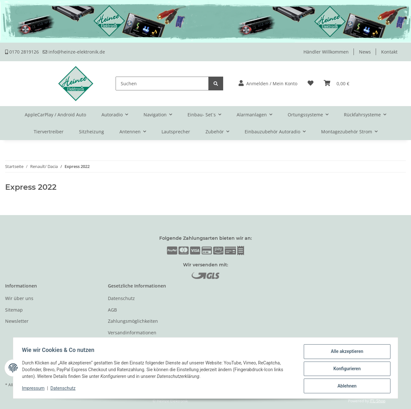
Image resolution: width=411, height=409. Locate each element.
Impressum (34, 389)
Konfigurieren (345, 369)
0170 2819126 (22, 52)
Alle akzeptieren (345, 352)
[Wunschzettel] (310, 83)
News (365, 52)
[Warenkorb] (336, 83)
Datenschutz (121, 298)
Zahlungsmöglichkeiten (133, 321)
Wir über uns (19, 298)
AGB (112, 310)
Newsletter (17, 321)
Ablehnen (345, 386)
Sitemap (14, 310)
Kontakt (389, 52)
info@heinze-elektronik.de (74, 52)
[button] (267, 83)
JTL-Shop (377, 401)
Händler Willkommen (326, 52)
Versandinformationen (132, 333)
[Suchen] (162, 83)
